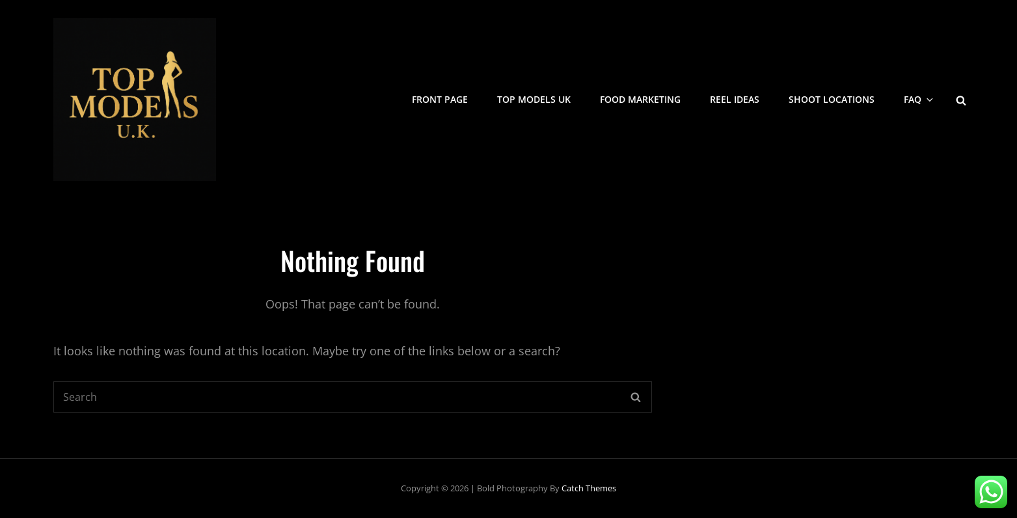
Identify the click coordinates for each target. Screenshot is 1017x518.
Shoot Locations (832, 99)
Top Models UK (534, 99)
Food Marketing (640, 99)
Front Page (440, 99)
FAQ (919, 99)
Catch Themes (589, 488)
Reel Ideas (734, 99)
